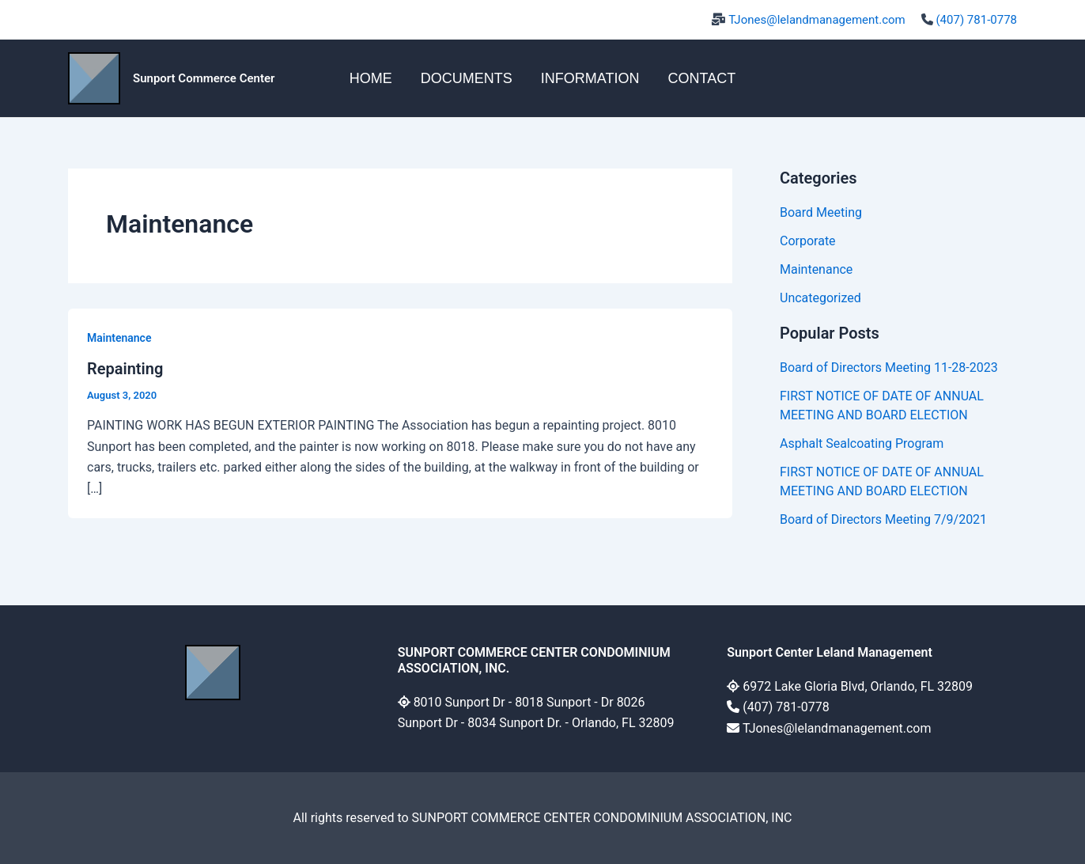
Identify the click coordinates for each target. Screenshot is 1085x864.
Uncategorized (820, 297)
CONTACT (701, 78)
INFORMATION (590, 78)
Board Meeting (821, 212)
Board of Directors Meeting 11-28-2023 (889, 367)
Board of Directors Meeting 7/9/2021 (883, 519)
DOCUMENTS (466, 78)
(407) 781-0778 (976, 20)
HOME (371, 78)
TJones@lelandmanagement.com (816, 20)
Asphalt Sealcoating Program (861, 443)
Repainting (125, 368)
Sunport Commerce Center (203, 78)
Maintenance (119, 338)
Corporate (808, 240)
